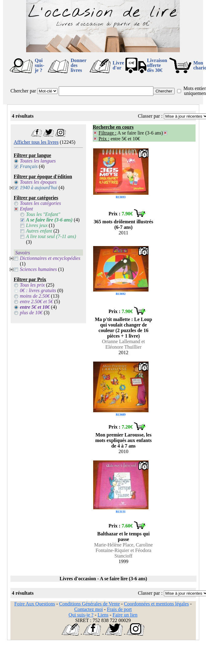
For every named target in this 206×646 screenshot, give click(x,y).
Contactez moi (88, 609)
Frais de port (119, 609)
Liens (103, 614)
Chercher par (23, 90)
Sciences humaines (38, 269)
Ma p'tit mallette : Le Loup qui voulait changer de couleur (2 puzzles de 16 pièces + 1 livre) (123, 328)
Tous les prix (32, 285)
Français (29, 166)
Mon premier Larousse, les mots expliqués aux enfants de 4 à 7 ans (123, 440)
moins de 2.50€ (35, 296)
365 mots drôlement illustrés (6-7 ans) (123, 224)
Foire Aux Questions (34, 603)
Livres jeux (37, 225)
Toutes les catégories (40, 203)
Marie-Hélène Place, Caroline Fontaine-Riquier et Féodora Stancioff (123, 550)
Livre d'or (118, 65)
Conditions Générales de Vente (89, 603)
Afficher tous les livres (36, 142)
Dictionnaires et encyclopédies (50, 258)
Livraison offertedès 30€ (157, 65)
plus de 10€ (31, 312)
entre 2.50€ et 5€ (36, 301)
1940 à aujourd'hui (38, 187)
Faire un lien (125, 614)
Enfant (26, 208)
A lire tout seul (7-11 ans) (51, 236)
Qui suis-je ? (39, 65)
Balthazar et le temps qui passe (123, 536)
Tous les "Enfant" (43, 214)
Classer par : (150, 116)
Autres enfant (39, 230)
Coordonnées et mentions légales (156, 603)
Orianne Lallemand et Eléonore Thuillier (123, 344)
